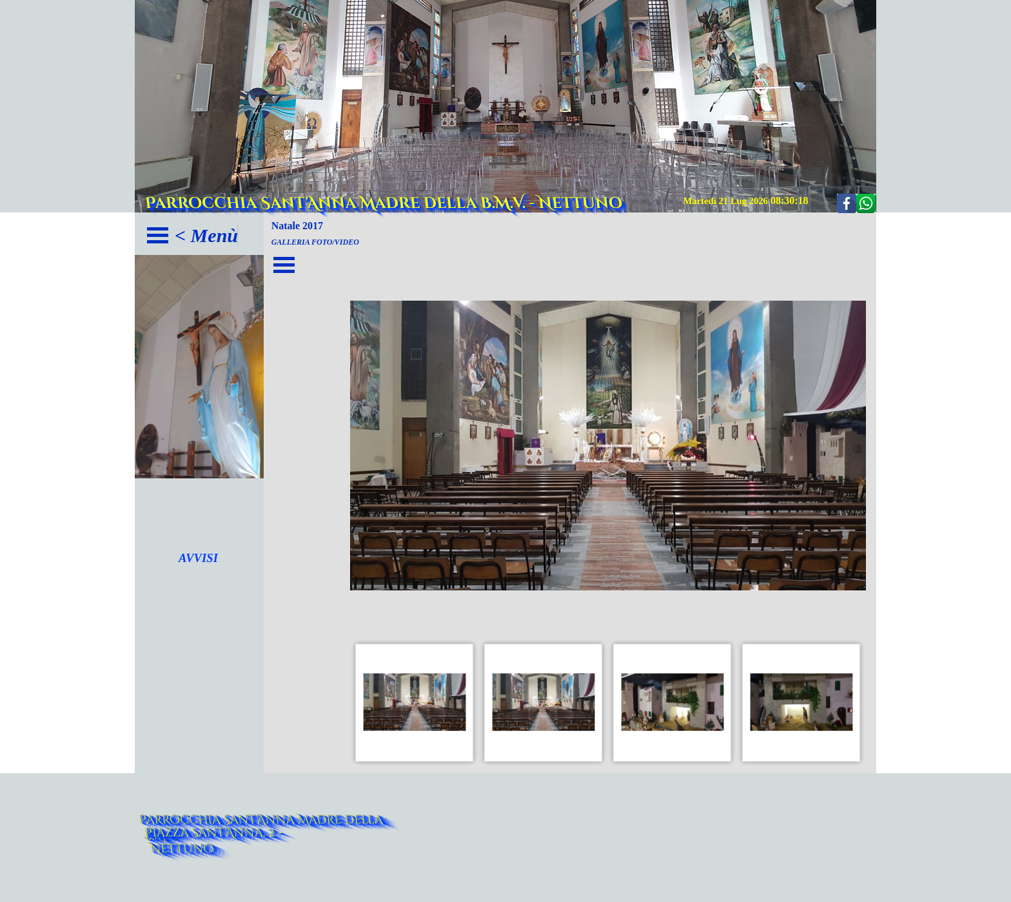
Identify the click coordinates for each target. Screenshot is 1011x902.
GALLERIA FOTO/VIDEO (315, 242)
